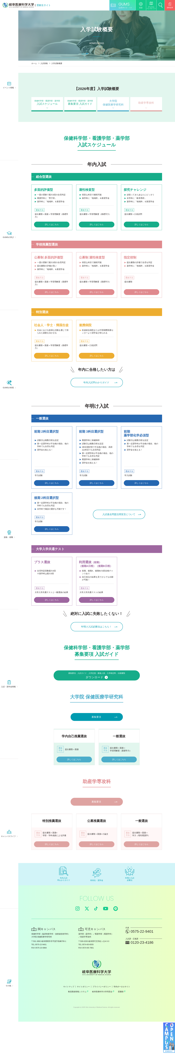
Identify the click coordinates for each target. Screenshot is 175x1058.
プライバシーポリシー (102, 1023)
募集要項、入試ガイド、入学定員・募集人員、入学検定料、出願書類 (97, 683)
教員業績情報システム (78, 1028)
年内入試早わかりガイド (96, 383)
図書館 (121, 1028)
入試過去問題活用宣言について (117, 517)
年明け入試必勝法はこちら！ (96, 630)
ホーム (34, 63)
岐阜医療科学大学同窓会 (103, 1028)
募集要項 (96, 727)
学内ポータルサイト (122, 1023)
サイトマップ (68, 1023)
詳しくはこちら (52, 224)
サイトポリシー (83, 1023)
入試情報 (44, 63)
